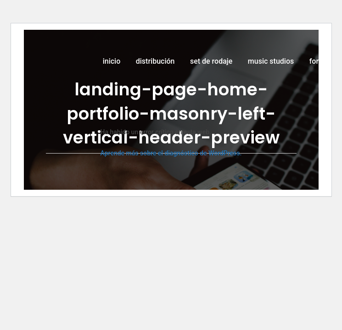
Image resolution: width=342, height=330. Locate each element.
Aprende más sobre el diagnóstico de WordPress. (171, 153)
